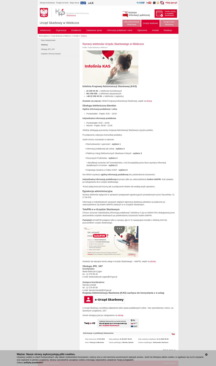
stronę (149, 101)
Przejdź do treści (62, 3)
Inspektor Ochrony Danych (51, 54)
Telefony (84, 36)
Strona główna (44, 36)
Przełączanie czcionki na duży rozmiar (93, 3)
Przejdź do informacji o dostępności (83, 3)
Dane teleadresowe (48, 40)
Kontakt (76, 36)
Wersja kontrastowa (47, 3)
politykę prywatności (33, 362)
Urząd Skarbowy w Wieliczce (59, 23)
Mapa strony (74, 3)
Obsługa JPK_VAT (48, 49)
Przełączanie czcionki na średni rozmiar (91, 3)
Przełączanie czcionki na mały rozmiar (89, 3)
